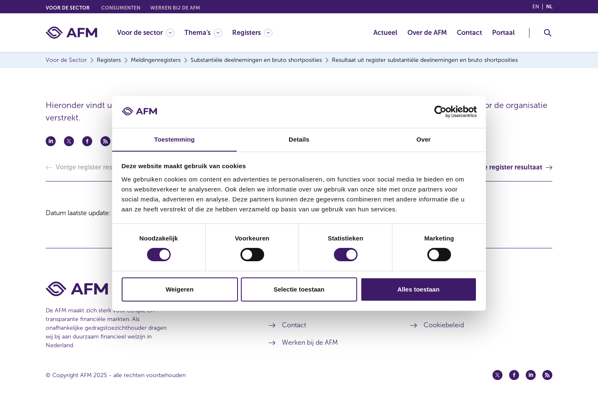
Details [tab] (299, 138)
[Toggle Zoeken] (548, 33)
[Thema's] (203, 32)
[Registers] (252, 32)
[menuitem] (150, 32)
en (535, 7)
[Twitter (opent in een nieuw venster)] (497, 375)
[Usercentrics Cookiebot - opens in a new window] (440, 111)
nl (549, 7)
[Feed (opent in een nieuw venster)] (547, 375)
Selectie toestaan (299, 289)
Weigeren (180, 289)
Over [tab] (424, 138)
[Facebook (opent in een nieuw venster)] (514, 375)
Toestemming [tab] (174, 138)
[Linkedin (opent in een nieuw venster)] (531, 375)
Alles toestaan (418, 289)
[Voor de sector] (145, 32)
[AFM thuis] (71, 33)
